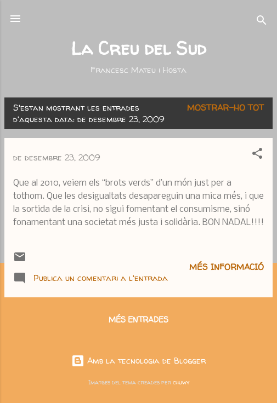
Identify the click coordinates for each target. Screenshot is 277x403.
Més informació (226, 267)
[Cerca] (261, 22)
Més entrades (138, 319)
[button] (257, 155)
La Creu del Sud (138, 48)
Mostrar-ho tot (225, 107)
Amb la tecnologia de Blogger (138, 360)
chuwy (181, 382)
